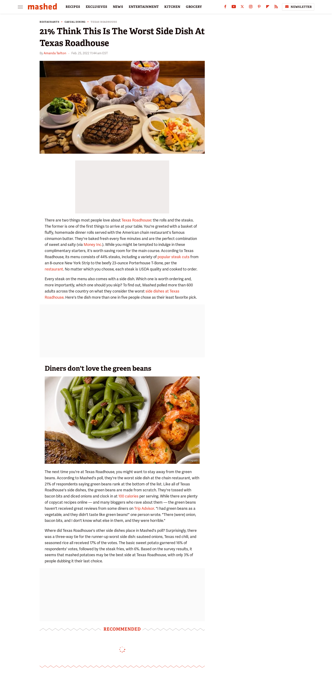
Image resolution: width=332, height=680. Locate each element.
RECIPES (73, 7)
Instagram (197, 150)
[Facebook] (225, 7)
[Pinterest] (259, 7)
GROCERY (194, 7)
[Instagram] (250, 7)
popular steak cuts (174, 256)
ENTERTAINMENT (144, 7)
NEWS (118, 7)
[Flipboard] (267, 7)
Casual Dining (75, 22)
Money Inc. (93, 244)
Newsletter (298, 7)
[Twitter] (242, 7)
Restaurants (49, 22)
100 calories (128, 496)
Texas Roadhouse (104, 22)
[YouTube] (233, 7)
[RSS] (276, 7)
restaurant (54, 269)
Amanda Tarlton (55, 53)
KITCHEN (172, 7)
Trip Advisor (144, 508)
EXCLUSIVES (96, 7)
